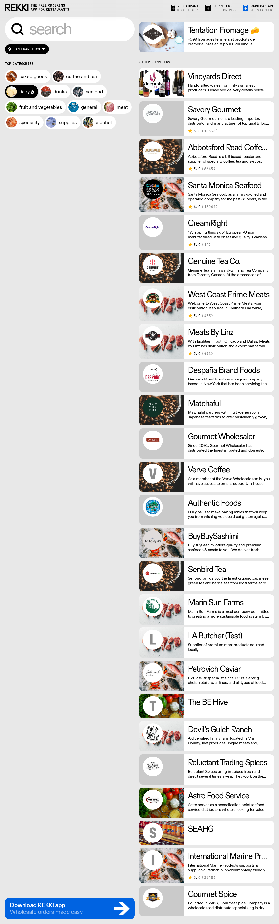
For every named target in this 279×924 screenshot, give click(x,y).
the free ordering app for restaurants (50, 7)
